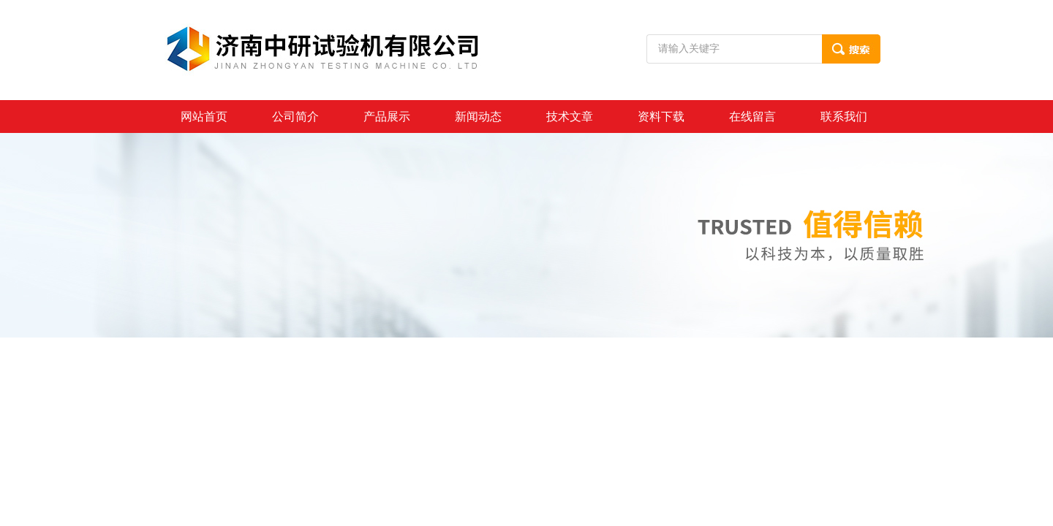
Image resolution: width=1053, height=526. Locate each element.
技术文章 (569, 116)
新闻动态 (478, 116)
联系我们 (843, 116)
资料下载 (661, 116)
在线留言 (752, 116)
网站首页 (204, 116)
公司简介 (295, 116)
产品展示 (386, 116)
